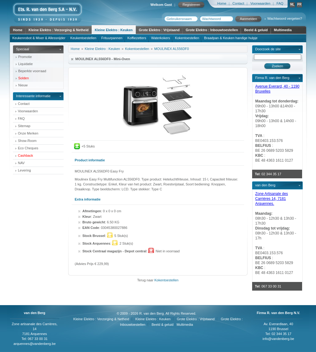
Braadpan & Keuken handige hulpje (230, 38)
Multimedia (283, 30)
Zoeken (277, 66)
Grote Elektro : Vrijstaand (159, 30)
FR (299, 4)
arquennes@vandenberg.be (35, 344)
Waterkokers (160, 38)
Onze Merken (28, 133)
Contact (238, 3)
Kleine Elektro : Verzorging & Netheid (59, 30)
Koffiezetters (136, 38)
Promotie (25, 57)
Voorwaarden (260, 3)
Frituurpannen (112, 38)
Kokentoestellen (187, 38)
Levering (24, 170)
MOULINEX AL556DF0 (171, 49)
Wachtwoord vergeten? (284, 18)
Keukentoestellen (83, 38)
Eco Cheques (28, 148)
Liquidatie (25, 64)
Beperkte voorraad (32, 71)
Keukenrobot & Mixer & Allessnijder (38, 38)
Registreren (191, 4)
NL (292, 4)
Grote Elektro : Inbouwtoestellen (212, 30)
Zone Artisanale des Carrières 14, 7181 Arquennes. (271, 199)
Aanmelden (248, 19)
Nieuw (23, 85)
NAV (21, 163)
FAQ (279, 3)
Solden (23, 78)
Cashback (25, 155)
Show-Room (27, 141)
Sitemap (24, 126)
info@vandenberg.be (278, 339)
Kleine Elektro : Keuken (114, 30)
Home (221, 3)
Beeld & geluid (256, 30)
